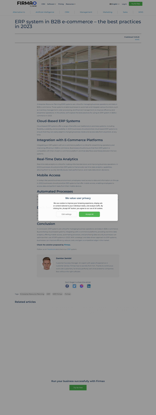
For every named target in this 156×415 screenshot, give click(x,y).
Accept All (89, 214)
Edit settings (66, 214)
